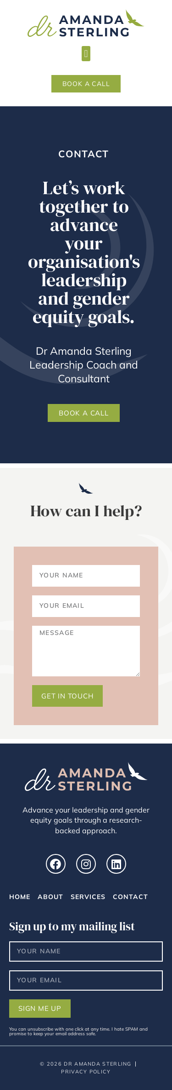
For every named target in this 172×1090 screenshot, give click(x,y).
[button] (86, 53)
